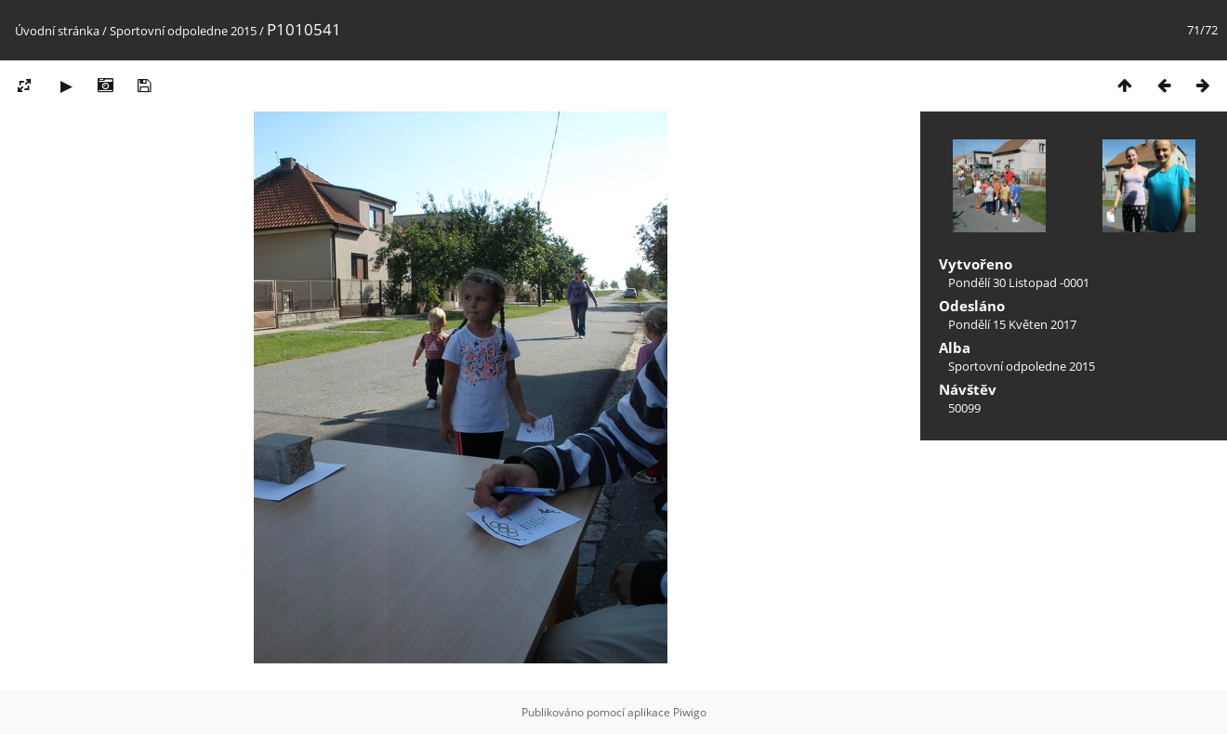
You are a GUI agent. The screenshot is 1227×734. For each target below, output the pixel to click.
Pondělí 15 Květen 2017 (1012, 324)
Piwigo (689, 712)
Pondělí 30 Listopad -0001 (1018, 282)
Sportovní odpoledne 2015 (183, 30)
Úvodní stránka (57, 30)
